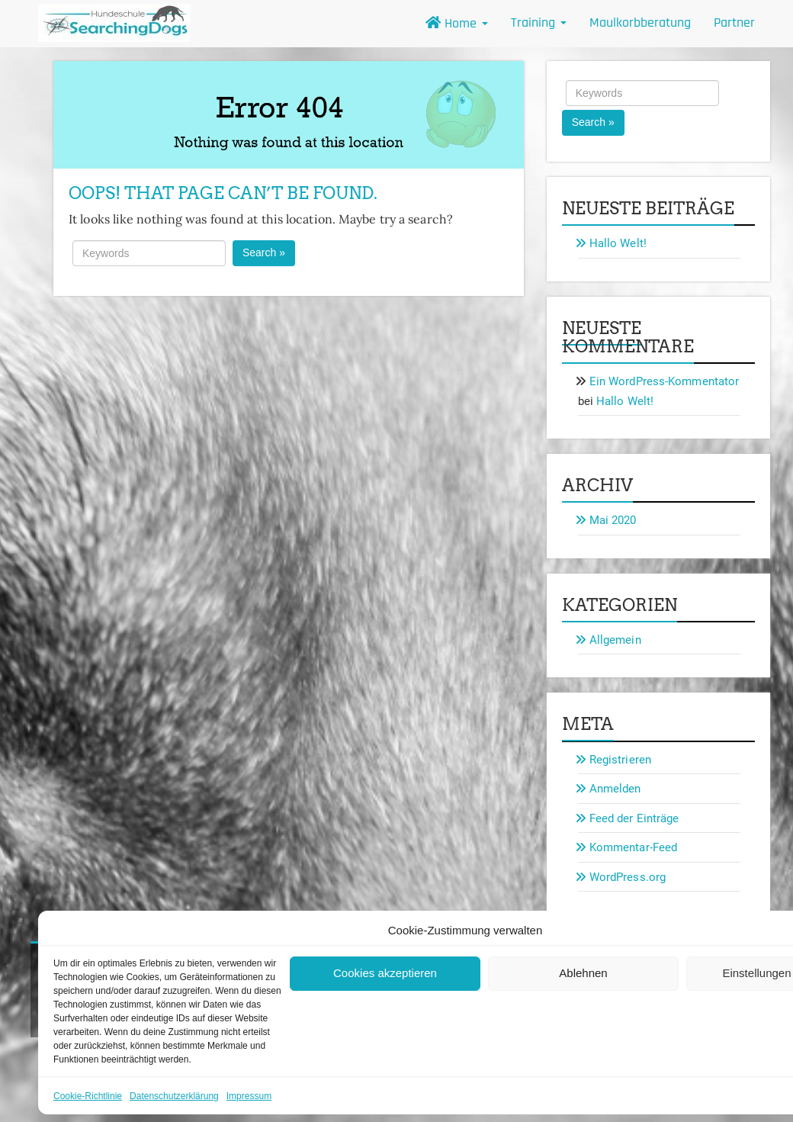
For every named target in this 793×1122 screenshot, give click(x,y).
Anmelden (615, 789)
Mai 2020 (613, 520)
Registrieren (620, 760)
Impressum (248, 1096)
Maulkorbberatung (640, 22)
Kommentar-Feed (633, 847)
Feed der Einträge (634, 818)
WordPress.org (627, 877)
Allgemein (615, 640)
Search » (263, 252)
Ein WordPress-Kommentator (664, 381)
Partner (734, 22)
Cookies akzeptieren (385, 972)
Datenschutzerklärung (174, 1096)
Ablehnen (583, 972)
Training (539, 22)
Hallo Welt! (618, 243)
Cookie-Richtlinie (87, 1096)
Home (456, 23)
